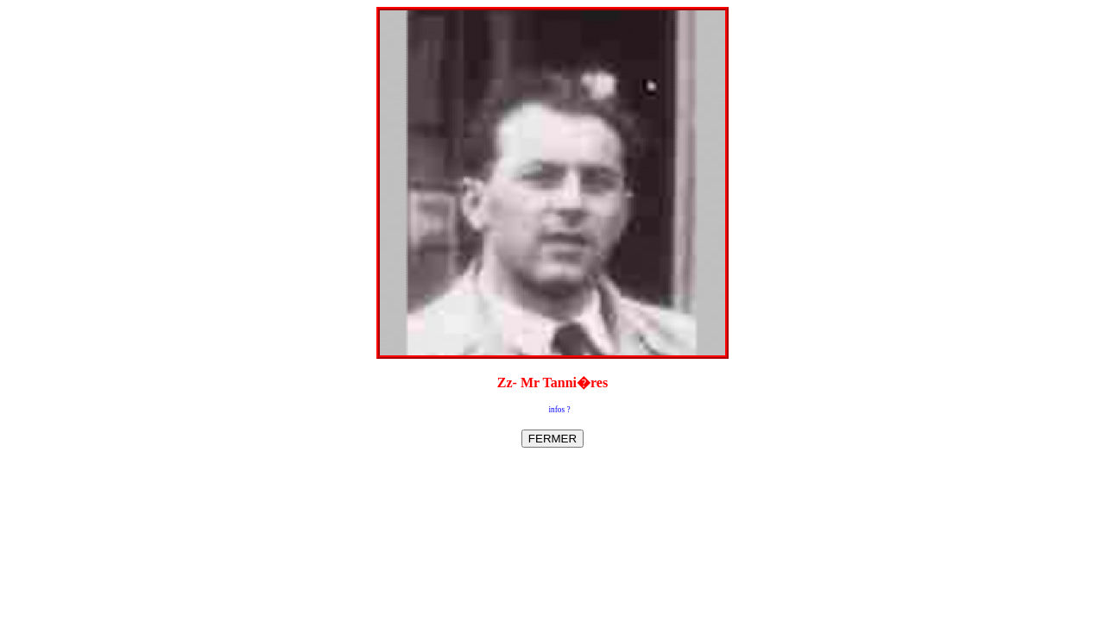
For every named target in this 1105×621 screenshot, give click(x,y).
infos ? (559, 409)
